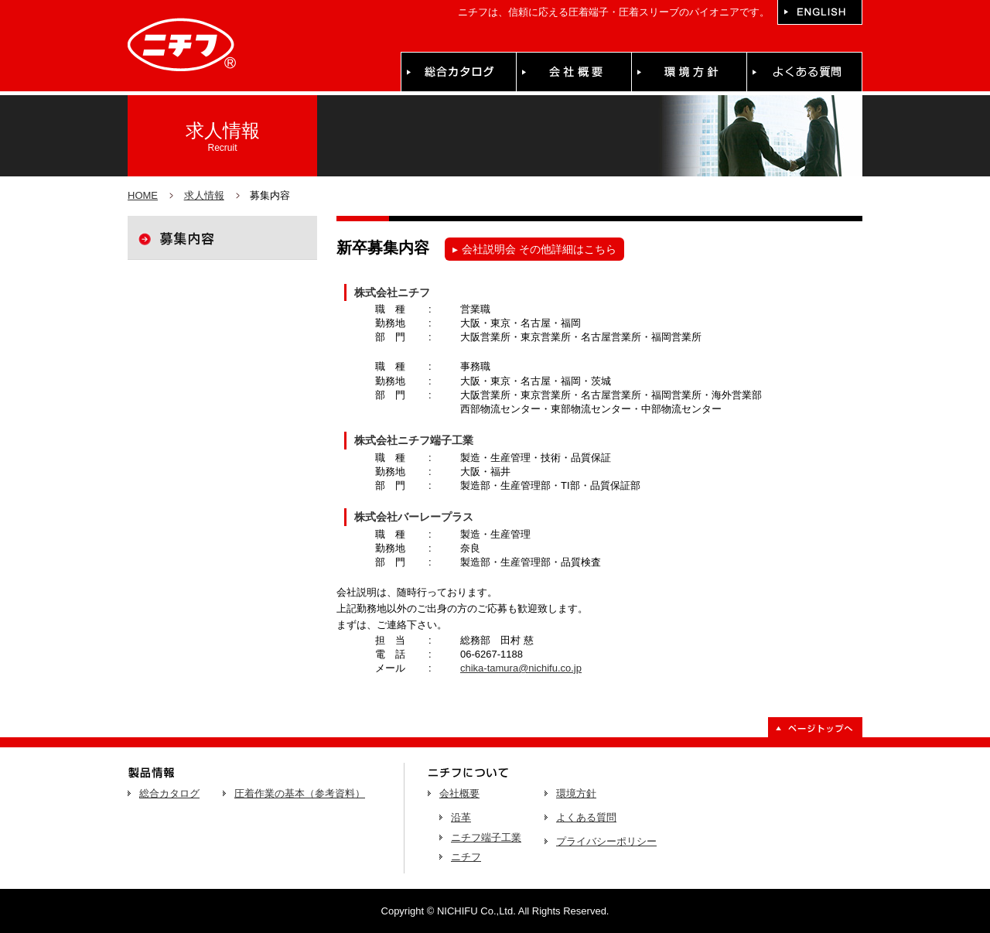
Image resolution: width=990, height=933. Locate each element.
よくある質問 (586, 817)
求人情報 (204, 195)
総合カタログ (169, 793)
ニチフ (466, 857)
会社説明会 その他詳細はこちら (534, 249)
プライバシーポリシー (606, 841)
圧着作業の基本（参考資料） (299, 793)
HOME (143, 195)
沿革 (461, 817)
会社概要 (459, 793)
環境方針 (576, 793)
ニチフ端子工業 (486, 837)
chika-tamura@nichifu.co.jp (521, 668)
